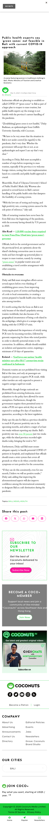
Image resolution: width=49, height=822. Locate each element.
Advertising (8, 727)
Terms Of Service (16, 812)
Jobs (28, 732)
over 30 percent (26, 433)
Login (45, 4)
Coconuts (27, 4)
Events (29, 727)
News (16, 501)
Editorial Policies (35, 722)
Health (24, 501)
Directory (7, 741)
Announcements (11, 732)
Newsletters (32, 736)
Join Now (24, 617)
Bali (10, 501)
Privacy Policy (34, 812)
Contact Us (8, 736)
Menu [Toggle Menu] (4, 4)
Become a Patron (18, 705)
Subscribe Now (20, 570)
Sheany (8, 95)
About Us (7, 722)
